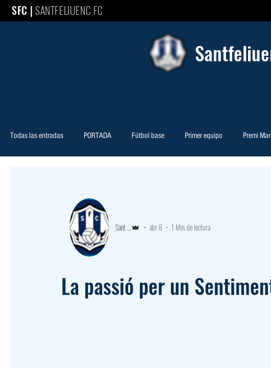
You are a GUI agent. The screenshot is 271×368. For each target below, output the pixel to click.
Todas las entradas (36, 136)
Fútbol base (148, 136)
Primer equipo (204, 136)
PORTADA (97, 136)
